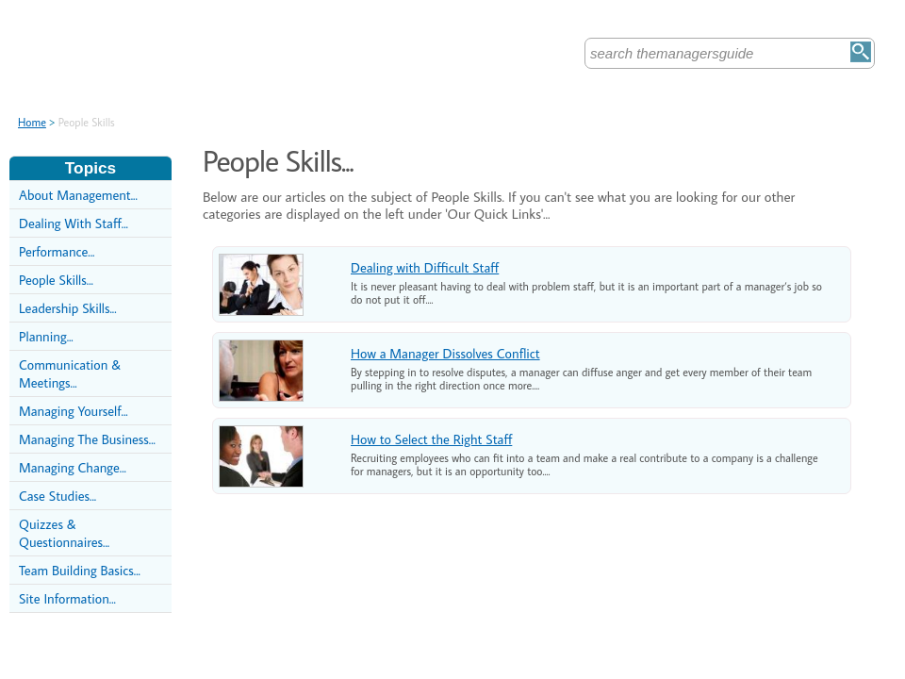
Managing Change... (72, 467)
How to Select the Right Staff (431, 439)
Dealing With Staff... (73, 223)
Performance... (56, 251)
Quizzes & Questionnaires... (64, 533)
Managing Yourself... (73, 411)
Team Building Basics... (79, 570)
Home (32, 122)
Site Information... (67, 598)
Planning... (46, 336)
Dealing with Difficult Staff (425, 267)
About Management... (78, 195)
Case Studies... (57, 496)
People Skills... (56, 280)
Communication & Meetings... (70, 373)
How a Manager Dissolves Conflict (445, 353)
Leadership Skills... (68, 308)
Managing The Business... (87, 439)
